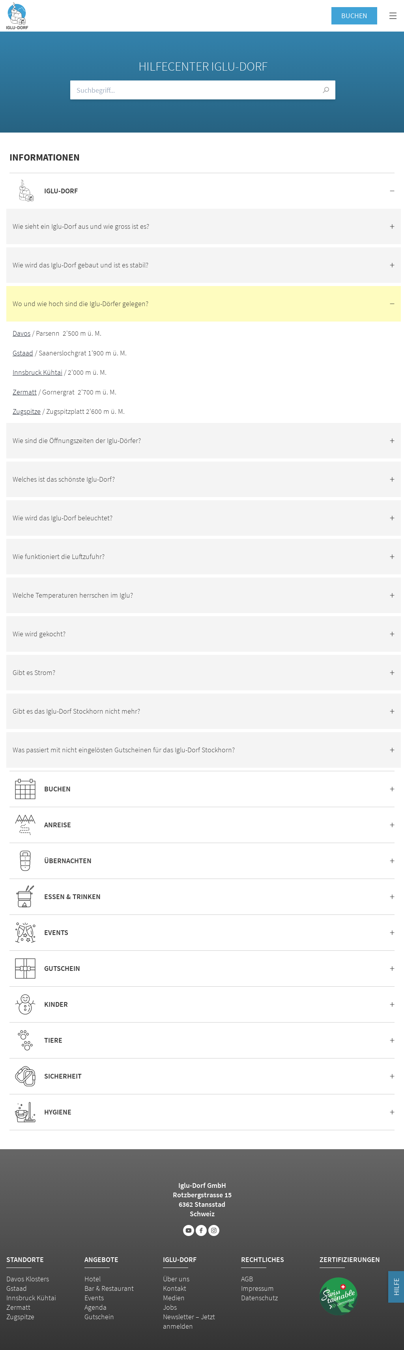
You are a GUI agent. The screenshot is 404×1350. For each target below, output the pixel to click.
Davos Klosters (27, 1278)
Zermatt (25, 391)
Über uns (176, 1278)
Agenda (95, 1307)
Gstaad (23, 352)
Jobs (170, 1307)
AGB (247, 1278)
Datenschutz (259, 1297)
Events (94, 1297)
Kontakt (174, 1288)
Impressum (257, 1288)
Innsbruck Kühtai (37, 372)
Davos (21, 333)
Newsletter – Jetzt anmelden (189, 1321)
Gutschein (99, 1316)
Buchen (354, 15)
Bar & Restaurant (109, 1288)
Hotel (92, 1278)
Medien (174, 1297)
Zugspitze (27, 411)
